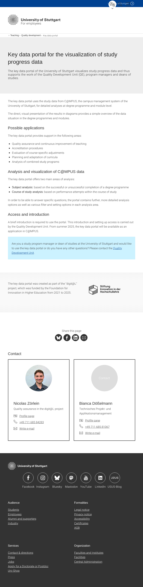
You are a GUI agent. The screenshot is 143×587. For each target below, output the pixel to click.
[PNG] (104, 289)
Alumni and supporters (22, 518)
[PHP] (67, 337)
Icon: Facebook (28, 478)
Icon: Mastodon (71, 478)
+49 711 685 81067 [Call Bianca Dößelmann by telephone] (97, 426)
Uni (118, 3)
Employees (15, 514)
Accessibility (82, 518)
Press (11, 557)
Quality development (31, 35)
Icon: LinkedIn (100, 478)
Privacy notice (83, 514)
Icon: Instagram (42, 478)
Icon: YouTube (86, 478)
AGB (77, 527)
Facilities (79, 557)
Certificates (81, 523)
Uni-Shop (14, 570)
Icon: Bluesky (57, 478)
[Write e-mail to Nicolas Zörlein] (24, 428)
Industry (13, 523)
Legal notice (81, 509)
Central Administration (88, 561)
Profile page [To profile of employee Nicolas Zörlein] (26, 416)
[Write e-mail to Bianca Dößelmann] (89, 433)
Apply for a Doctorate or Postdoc (28, 566)
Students (13, 509)
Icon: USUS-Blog (114, 478)
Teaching (14, 35)
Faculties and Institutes (88, 552)
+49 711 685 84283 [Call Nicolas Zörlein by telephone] (31, 422)
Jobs (11, 561)
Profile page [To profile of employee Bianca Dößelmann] (92, 420)
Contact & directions (20, 552)
